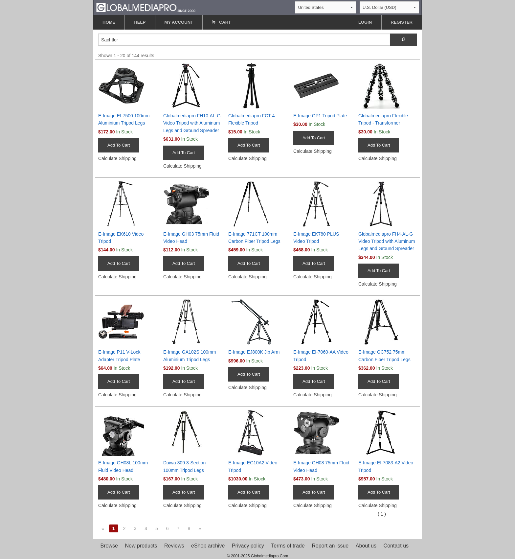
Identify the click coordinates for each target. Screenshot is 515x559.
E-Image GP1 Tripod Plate (320, 115)
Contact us (396, 545)
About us (366, 545)
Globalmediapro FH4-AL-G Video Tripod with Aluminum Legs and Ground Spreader (386, 241)
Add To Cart (118, 145)
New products (141, 545)
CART (221, 22)
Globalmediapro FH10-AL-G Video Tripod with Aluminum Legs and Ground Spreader (191, 123)
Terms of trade (287, 545)
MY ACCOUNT (179, 22)
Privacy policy (248, 545)
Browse (109, 545)
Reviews (174, 545)
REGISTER (402, 22)
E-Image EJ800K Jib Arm (254, 352)
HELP (140, 22)
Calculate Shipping (117, 158)
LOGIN (365, 22)
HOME (108, 22)
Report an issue (330, 545)
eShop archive (208, 545)
